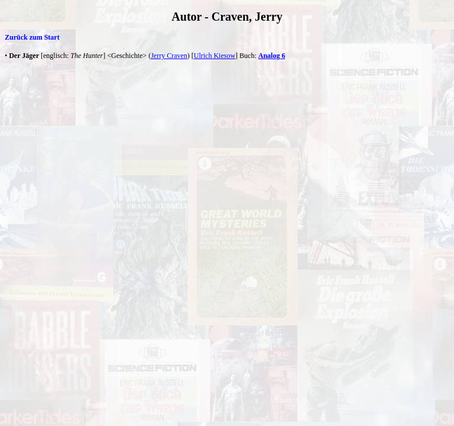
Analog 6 (272, 55)
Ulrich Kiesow (214, 55)
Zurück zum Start (32, 37)
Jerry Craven (169, 55)
